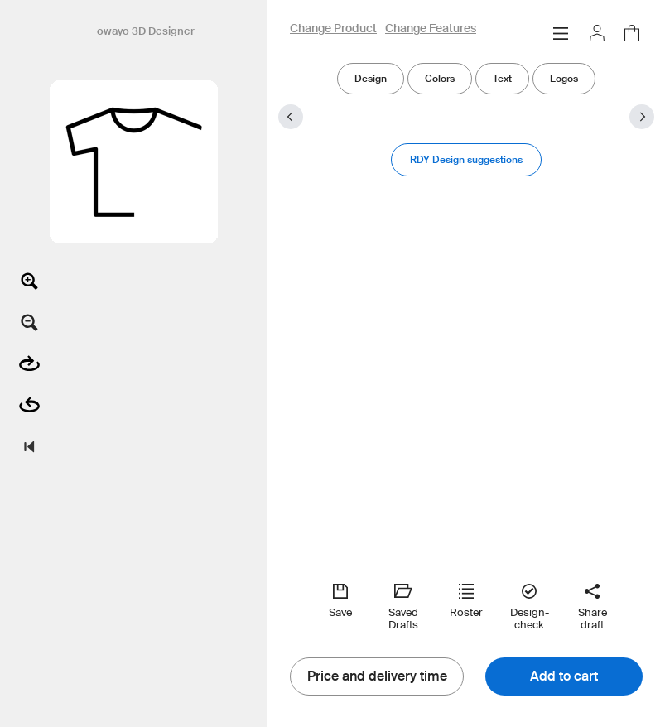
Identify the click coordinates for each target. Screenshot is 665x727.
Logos (564, 78)
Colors (440, 78)
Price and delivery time (377, 676)
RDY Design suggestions (466, 159)
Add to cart (564, 676)
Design (370, 78)
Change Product (333, 29)
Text (502, 78)
